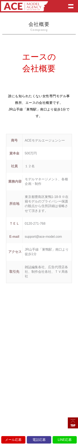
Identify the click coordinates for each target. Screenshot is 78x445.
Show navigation (71, 6)
